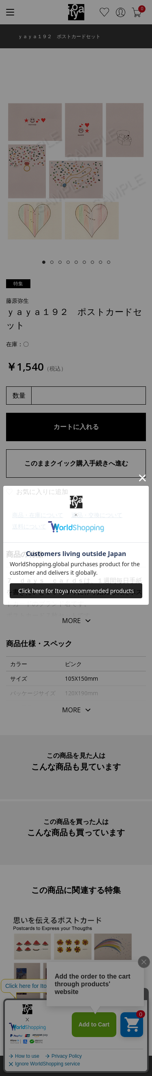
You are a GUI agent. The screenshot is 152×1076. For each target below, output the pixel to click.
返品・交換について (96, 515)
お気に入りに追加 (42, 491)
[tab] (43, 262)
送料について (29, 526)
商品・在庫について (37, 515)
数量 (19, 395)
